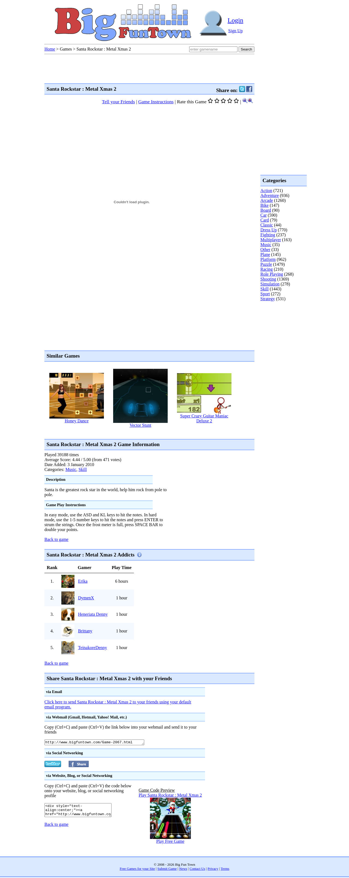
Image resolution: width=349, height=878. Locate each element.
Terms (225, 869)
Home (49, 49)
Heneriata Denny (93, 614)
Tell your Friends (118, 101)
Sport (265, 293)
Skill (83, 469)
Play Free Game (170, 842)
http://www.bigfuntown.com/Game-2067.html (100, 742)
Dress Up (268, 230)
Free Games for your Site (137, 869)
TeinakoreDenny (92, 647)
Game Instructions (155, 101)
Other (265, 249)
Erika (83, 581)
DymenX (86, 598)
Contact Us (197, 869)
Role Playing (271, 274)
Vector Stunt (140, 425)
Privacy (212, 869)
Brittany (85, 631)
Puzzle (266, 264)
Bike (264, 205)
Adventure (269, 195)
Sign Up (235, 30)
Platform (268, 259)
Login (235, 20)
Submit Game (167, 869)
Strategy (267, 298)
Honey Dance (77, 421)
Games (66, 49)
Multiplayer (270, 239)
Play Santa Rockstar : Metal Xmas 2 (170, 796)
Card (264, 220)
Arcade (266, 200)
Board (265, 210)
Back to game (56, 539)
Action (266, 190)
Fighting (267, 234)
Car (263, 215)
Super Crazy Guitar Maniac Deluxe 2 (204, 418)
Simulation (269, 284)
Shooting (268, 279)
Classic (266, 225)
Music (70, 469)
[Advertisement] (143, 433)
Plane (265, 254)
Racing (266, 269)
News (183, 869)
